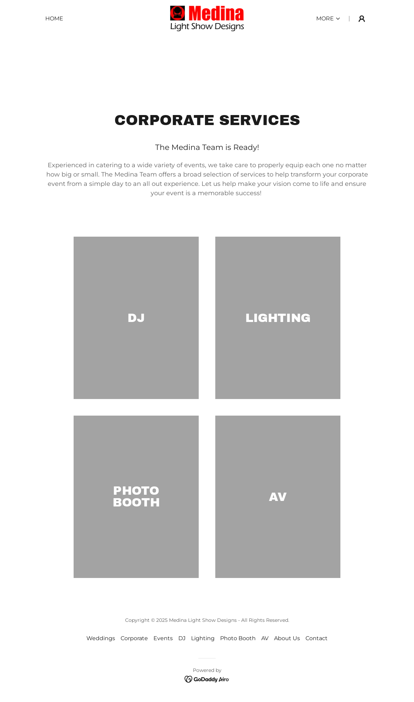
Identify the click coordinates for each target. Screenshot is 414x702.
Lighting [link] (203, 638)
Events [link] (163, 638)
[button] (328, 19)
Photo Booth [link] (238, 638)
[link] (207, 18)
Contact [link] (316, 638)
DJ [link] (182, 638)
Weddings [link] (100, 638)
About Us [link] (287, 638)
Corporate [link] (134, 638)
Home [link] (54, 18)
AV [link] (265, 638)
